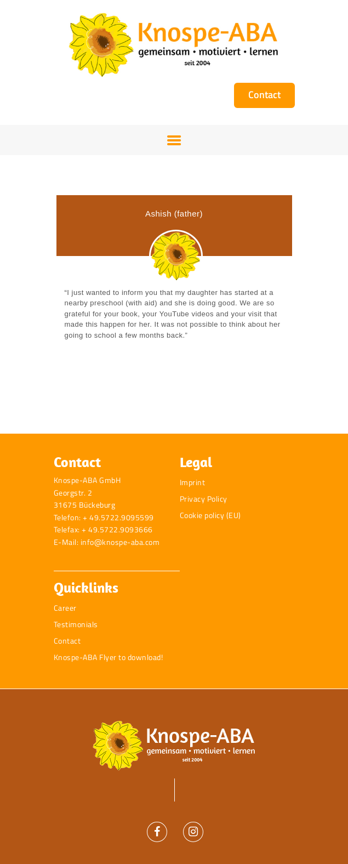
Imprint (193, 482)
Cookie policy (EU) (210, 515)
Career (65, 607)
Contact (67, 640)
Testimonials (76, 624)
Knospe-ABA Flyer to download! (108, 657)
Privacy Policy (203, 498)
